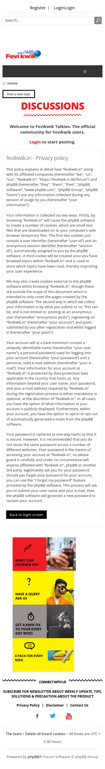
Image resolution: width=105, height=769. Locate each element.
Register (38, 7)
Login (59, 7)
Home (12, 83)
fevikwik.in (89, 71)
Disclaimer (55, 705)
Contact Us (79, 705)
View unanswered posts (10, 71)
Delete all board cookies (45, 733)
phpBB (33, 756)
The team (14, 733)
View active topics (21, 71)
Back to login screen (26, 514)
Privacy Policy (28, 705)
